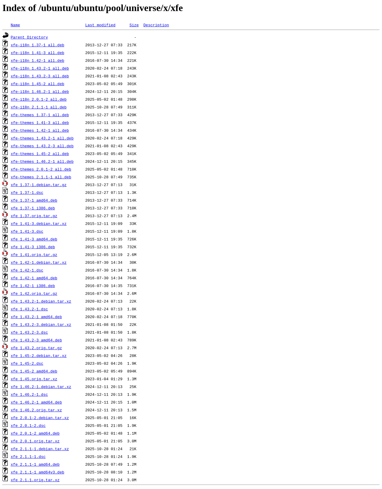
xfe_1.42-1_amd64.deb (34, 277)
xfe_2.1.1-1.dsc (28, 456)
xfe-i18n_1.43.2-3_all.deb (40, 76)
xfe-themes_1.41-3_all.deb (40, 122)
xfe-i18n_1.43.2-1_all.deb (40, 68)
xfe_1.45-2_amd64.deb (34, 371)
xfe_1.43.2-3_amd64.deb (36, 340)
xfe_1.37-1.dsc (27, 192)
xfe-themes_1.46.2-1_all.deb (42, 161)
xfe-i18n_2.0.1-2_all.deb (39, 99)
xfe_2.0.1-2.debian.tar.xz (40, 417)
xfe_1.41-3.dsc (27, 231)
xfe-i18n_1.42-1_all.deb (37, 60)
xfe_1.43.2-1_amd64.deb (36, 316)
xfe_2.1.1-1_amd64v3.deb (37, 472)
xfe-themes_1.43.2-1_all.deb (42, 138)
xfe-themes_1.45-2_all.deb (40, 153)
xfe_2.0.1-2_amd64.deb (35, 433)
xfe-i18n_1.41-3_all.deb (37, 52)
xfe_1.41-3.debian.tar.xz (39, 223)
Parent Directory (29, 37)
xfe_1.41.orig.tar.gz (34, 254)
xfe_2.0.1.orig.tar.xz (35, 441)
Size (134, 24)
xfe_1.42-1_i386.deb (33, 285)
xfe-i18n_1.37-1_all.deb (37, 44)
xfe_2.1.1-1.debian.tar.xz (40, 448)
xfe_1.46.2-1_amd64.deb (36, 402)
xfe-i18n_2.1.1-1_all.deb (39, 107)
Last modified (100, 24)
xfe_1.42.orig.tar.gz (34, 293)
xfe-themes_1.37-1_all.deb (40, 114)
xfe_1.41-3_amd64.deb (34, 239)
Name (15, 24)
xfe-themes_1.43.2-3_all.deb (42, 145)
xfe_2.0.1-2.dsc (28, 425)
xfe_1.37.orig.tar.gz (34, 215)
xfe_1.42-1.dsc (27, 270)
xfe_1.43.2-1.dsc (29, 309)
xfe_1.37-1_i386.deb (33, 208)
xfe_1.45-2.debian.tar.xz (39, 355)
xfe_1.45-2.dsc (27, 363)
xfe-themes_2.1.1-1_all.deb (41, 177)
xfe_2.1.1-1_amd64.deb (35, 464)
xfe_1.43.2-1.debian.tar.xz (41, 301)
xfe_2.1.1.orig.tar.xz (35, 479)
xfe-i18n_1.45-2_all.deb (37, 83)
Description (156, 24)
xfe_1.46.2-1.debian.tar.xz (41, 386)
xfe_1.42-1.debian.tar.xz (39, 262)
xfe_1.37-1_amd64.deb (34, 200)
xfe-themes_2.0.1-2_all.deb (41, 169)
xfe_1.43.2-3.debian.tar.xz (41, 324)
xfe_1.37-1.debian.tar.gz (39, 184)
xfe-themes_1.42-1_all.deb (40, 130)
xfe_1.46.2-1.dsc (29, 394)
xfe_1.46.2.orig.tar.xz (36, 410)
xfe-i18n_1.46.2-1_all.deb (40, 91)
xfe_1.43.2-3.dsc (29, 332)
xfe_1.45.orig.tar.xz (34, 378)
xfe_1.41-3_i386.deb (33, 246)
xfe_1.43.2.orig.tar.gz (36, 347)
